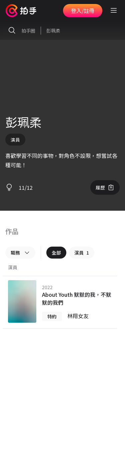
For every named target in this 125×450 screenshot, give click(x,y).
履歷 (105, 187)
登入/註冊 (82, 11)
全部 (56, 252)
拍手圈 (20, 30)
